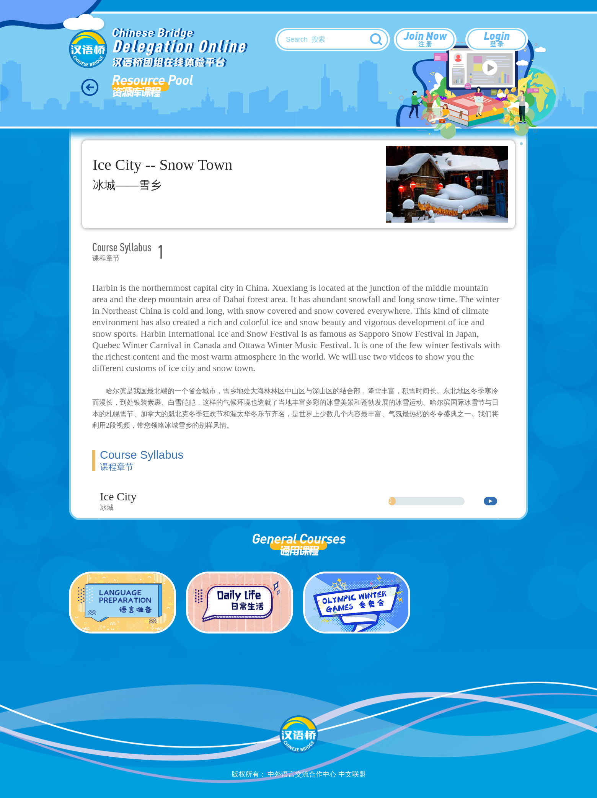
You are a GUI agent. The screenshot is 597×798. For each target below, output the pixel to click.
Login (496, 39)
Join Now (425, 39)
